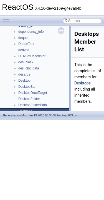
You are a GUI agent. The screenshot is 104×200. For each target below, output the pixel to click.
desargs (24, 74)
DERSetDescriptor (31, 56)
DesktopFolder (29, 99)
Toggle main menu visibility (7, 18)
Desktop (24, 80)
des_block (25, 62)
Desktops (82, 83)
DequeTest (26, 44)
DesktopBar (27, 87)
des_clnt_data (28, 68)
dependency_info (31, 32)
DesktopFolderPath (32, 105)
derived (23, 50)
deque (22, 38)
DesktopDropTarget (32, 93)
